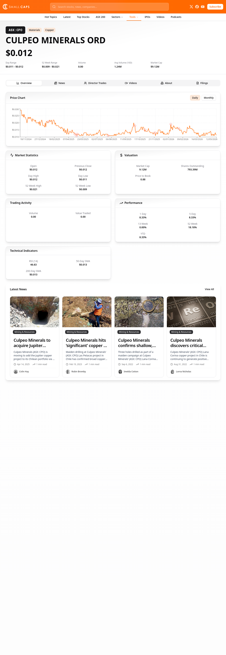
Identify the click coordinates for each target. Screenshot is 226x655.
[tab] (24, 83)
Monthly (209, 97)
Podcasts (176, 17)
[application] (113, 125)
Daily (195, 97)
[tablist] (113, 83)
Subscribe (215, 6)
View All (209, 289)
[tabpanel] (113, 236)
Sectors (117, 17)
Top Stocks (83, 17)
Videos (160, 17)
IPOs (147, 17)
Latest (67, 17)
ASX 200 (100, 17)
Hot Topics (51, 17)
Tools (133, 17)
